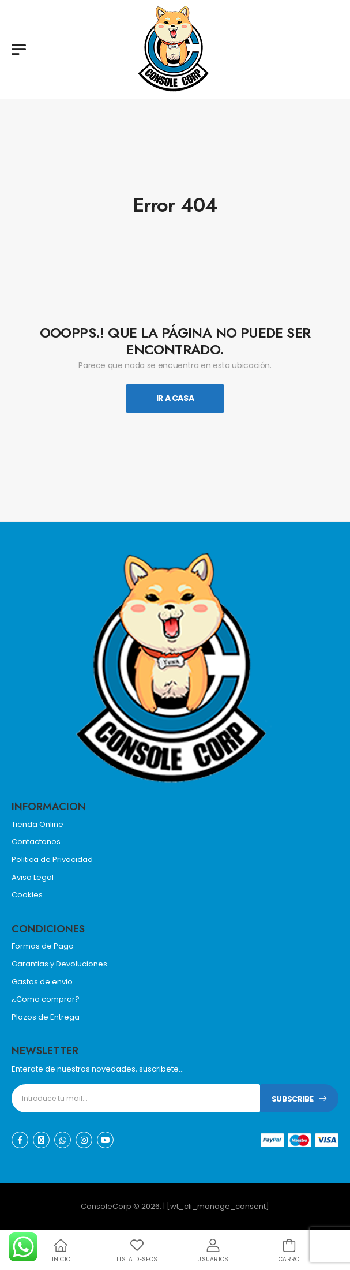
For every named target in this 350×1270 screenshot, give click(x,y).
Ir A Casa (175, 398)
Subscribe (293, 1098)
